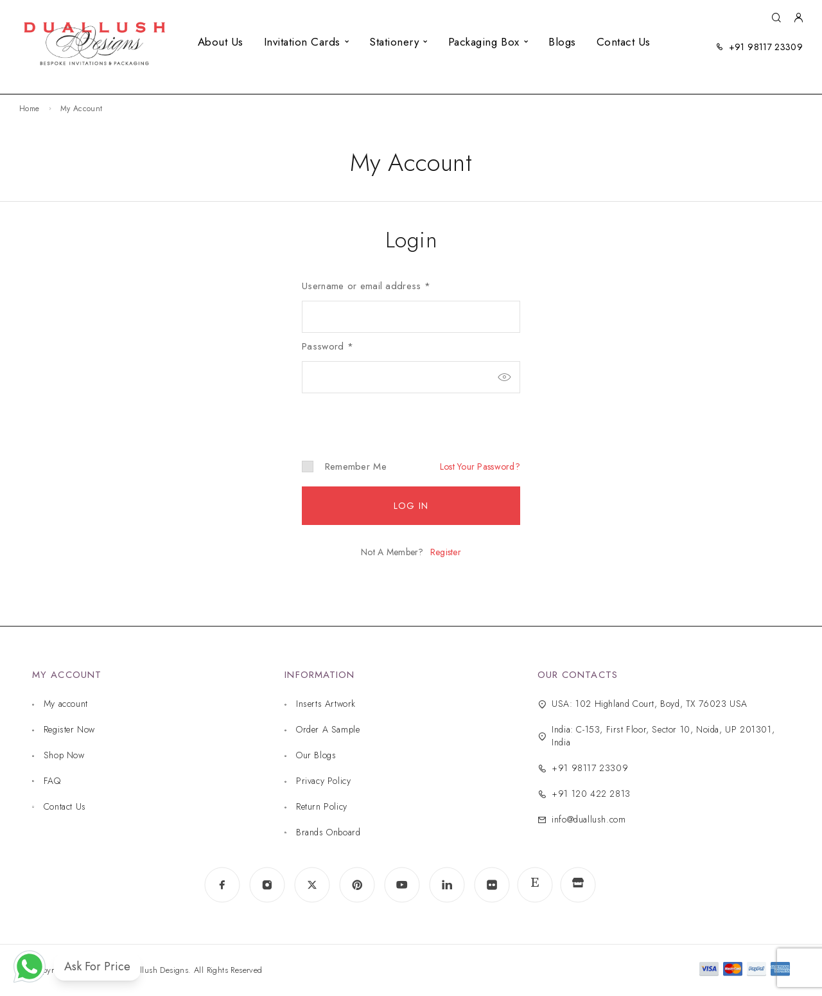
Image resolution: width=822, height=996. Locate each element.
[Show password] (504, 377)
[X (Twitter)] (312, 884)
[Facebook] (222, 884)
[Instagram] (267, 884)
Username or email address (366, 286)
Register (445, 552)
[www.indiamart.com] (577, 885)
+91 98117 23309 (766, 46)
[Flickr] (491, 884)
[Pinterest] (357, 884)
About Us (220, 41)
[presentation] (390, 415)
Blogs (562, 41)
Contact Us (624, 41)
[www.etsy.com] (534, 884)
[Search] (776, 18)
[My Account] (798, 18)
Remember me (344, 466)
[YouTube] (402, 884)
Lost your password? (480, 466)
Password (327, 346)
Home (29, 108)
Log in (411, 505)
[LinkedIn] (446, 884)
